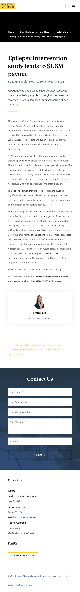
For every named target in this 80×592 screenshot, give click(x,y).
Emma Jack (19, 81)
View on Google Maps (23, 555)
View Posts (34, 318)
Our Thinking (27, 31)
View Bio (46, 318)
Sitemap (52, 575)
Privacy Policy (64, 575)
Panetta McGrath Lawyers (27, 575)
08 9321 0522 (21, 507)
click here (56, 281)
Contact (43, 575)
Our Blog (44, 31)
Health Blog (56, 81)
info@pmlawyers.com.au (25, 516)
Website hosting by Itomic (20, 584)
